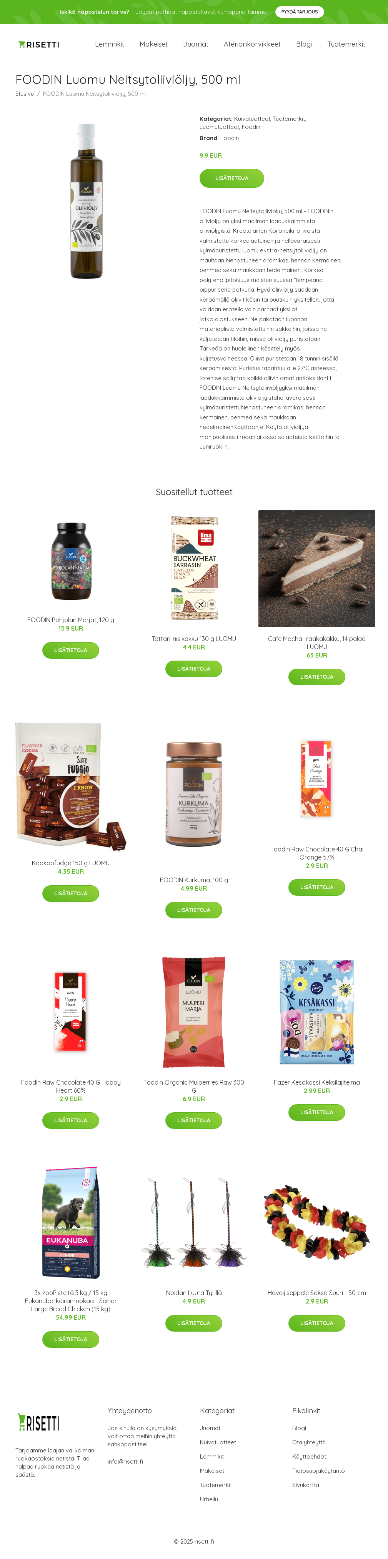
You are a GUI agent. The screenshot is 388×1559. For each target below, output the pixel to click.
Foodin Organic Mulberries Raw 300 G (193, 1090)
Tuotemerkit (346, 46)
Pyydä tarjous (299, 12)
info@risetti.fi (125, 1465)
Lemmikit (109, 46)
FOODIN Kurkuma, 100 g (194, 884)
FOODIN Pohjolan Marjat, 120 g (70, 624)
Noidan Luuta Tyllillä (194, 1297)
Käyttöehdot (309, 1460)
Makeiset (154, 46)
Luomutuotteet (219, 130)
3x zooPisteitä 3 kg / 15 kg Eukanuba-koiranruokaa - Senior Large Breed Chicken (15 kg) (71, 1305)
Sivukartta (305, 1489)
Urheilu (209, 1503)
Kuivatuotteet (252, 122)
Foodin (251, 130)
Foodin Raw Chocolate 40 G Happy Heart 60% (71, 1090)
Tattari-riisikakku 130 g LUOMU (194, 642)
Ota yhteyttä (309, 1446)
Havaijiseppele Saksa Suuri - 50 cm (317, 1297)
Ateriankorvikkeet (252, 46)
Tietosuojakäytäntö (318, 1475)
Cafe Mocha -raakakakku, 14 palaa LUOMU (317, 646)
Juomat (195, 46)
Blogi (304, 46)
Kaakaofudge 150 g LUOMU (71, 867)
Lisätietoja (231, 182)
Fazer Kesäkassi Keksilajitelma (317, 1086)
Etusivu (24, 97)
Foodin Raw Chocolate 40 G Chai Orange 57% (316, 857)
